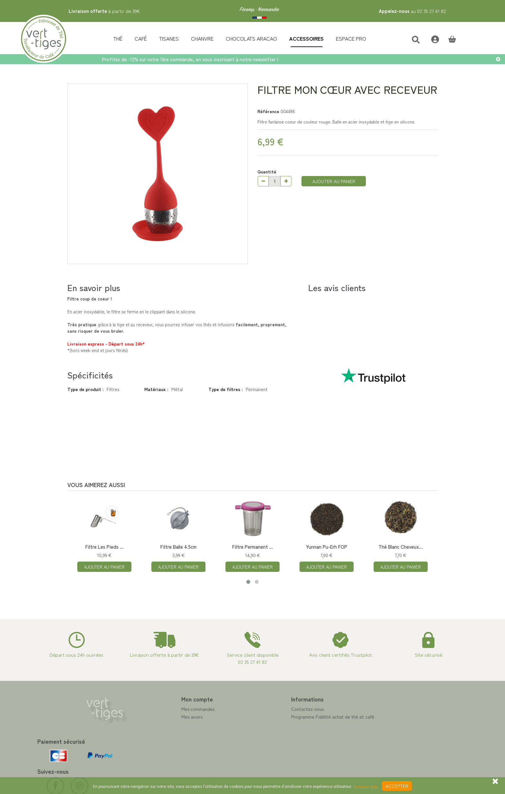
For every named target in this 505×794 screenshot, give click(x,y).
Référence (268, 111)
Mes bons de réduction (170, 740)
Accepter (397, 786)
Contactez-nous (273, 709)
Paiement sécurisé (275, 724)
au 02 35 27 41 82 (412, 10)
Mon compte (163, 699)
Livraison (266, 747)
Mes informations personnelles (178, 732)
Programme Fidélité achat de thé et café (298, 716)
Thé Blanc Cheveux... (400, 546)
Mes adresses (161, 724)
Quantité (266, 171)
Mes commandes (164, 709)
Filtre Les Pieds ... (104, 546)
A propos (266, 732)
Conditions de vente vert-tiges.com (293, 740)
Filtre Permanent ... (252, 546)
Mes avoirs (158, 716)
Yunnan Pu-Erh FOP (326, 546)
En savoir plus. (366, 786)
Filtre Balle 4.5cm (178, 546)
